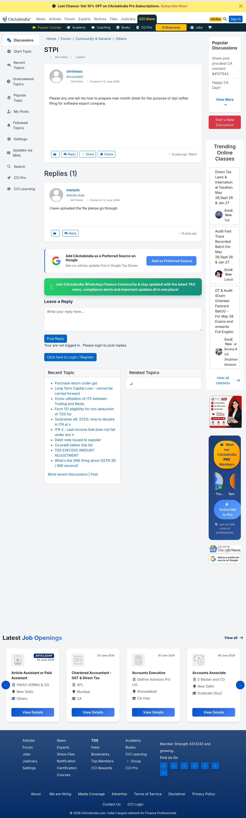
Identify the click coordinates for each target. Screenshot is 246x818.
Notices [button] (100, 19)
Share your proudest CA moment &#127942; (222, 66)
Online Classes (225, 152)
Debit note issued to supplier (78, 440)
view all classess (228, 380)
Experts (63, 747)
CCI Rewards (101, 768)
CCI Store (147, 19)
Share (87, 154)
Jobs (196, 27)
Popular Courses (46, 27)
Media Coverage (91, 794)
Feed (95, 747)
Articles (29, 740)
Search (16, 166)
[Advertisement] (123, 602)
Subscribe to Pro (227, 510)
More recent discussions (68, 474)
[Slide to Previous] (6, 685)
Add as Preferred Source (172, 261)
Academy (76, 27)
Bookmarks (100, 754)
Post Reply (55, 338)
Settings (17, 139)
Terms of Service (148, 794)
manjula (73, 190)
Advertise (119, 794)
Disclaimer (177, 794)
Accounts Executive (148, 673)
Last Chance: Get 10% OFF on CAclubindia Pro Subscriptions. (119, 6)
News (61, 740)
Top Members (102, 761)
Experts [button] (84, 19)
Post (94, 474)
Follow (106, 154)
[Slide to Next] (240, 685)
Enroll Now (228, 213)
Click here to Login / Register (70, 357)
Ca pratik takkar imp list (74, 445)
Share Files (66, 754)
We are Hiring (60, 794)
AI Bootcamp (171, 27)
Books (123, 27)
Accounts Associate (209, 673)
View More (225, 101)
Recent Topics (16, 65)
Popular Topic (16, 97)
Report (193, 154)
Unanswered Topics (20, 81)
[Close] (241, 6)
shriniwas (75, 71)
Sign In (235, 19)
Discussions (20, 40)
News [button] (41, 19)
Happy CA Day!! (220, 85)
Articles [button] (55, 19)
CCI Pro (144, 27)
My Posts (18, 111)
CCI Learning (21, 189)
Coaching (100, 27)
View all (233, 638)
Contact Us (112, 804)
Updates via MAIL (19, 152)
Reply (69, 154)
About (36, 794)
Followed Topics (17, 125)
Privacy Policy (203, 794)
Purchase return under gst (76, 383)
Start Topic (19, 51)
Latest (32, 637)
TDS (94, 740)
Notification (66, 761)
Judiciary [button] (128, 19)
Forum (28, 747)
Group (133, 761)
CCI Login (135, 804)
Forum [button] (70, 19)
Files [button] (113, 19)
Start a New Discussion (224, 122)
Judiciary (30, 761)
